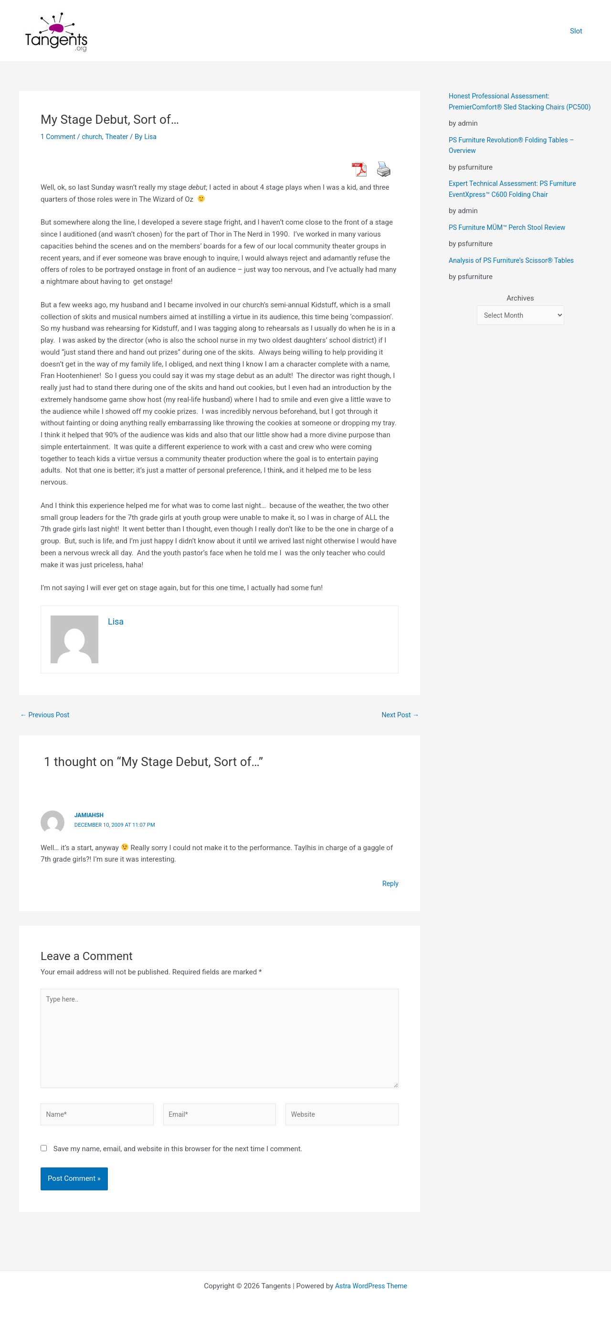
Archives (520, 309)
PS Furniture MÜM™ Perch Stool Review (511, 238)
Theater (121, 136)
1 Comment (59, 136)
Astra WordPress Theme (371, 1286)
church (95, 136)
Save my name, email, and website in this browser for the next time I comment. (178, 1157)
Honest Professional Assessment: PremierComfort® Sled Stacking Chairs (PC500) (511, 107)
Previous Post (46, 715)
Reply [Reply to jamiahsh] (390, 883)
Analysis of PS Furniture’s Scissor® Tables (516, 271)
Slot (578, 31)
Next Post (399, 715)
